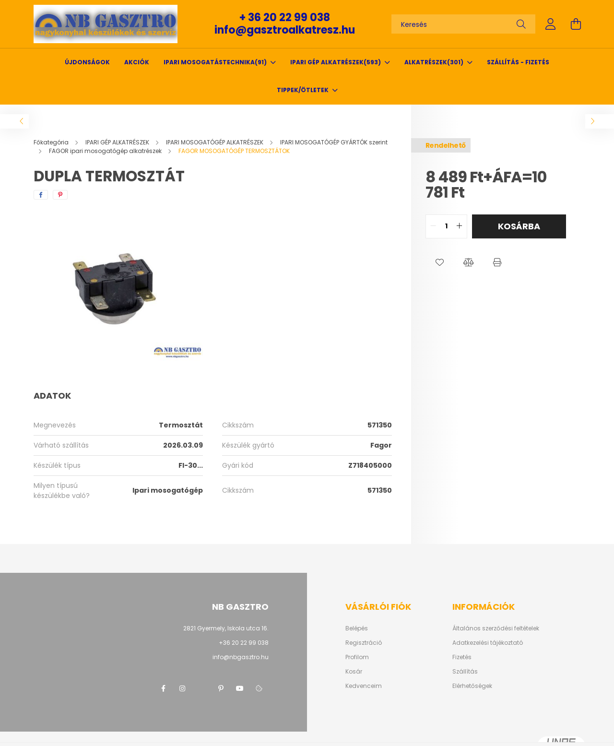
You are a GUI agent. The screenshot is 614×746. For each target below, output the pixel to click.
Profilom (357, 657)
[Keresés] (463, 24)
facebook (163, 688)
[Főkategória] (52, 142)
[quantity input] (446, 226)
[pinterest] (60, 195)
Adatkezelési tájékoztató (487, 642)
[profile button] (550, 24)
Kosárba (519, 226)
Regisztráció (363, 642)
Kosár (353, 671)
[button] (439, 262)
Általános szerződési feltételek (495, 628)
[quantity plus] (459, 226)
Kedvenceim (363, 686)
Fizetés (462, 657)
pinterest (220, 688)
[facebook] (41, 195)
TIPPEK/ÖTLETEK (303, 90)
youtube (239, 688)
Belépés (356, 628)
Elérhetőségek (472, 686)
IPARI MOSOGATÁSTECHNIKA (216, 62)
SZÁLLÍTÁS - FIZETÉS (518, 62)
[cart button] (575, 24)
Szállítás (465, 671)
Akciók (136, 62)
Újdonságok (87, 62)
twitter (201, 688)
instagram (182, 688)
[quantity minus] (433, 226)
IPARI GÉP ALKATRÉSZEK (336, 62)
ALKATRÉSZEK (434, 62)
